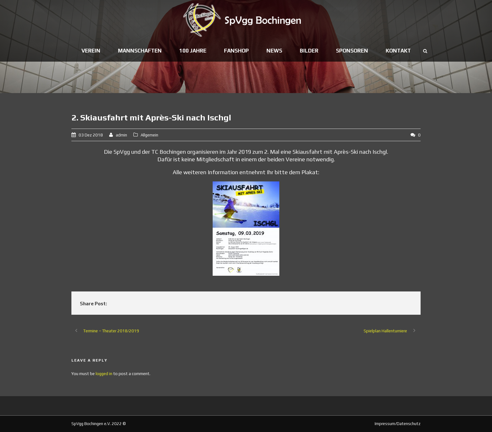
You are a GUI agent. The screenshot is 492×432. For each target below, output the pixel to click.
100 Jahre (192, 50)
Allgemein (149, 135)
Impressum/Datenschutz (398, 423)
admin (121, 135)
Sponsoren (352, 50)
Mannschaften (140, 50)
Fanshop (236, 50)
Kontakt (398, 50)
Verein (90, 50)
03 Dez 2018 (91, 135)
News (274, 50)
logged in (104, 373)
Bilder (309, 50)
